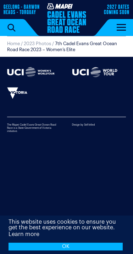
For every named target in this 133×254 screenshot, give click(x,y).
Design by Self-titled (83, 124)
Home (13, 43)
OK (66, 246)
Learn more (24, 234)
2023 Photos (37, 43)
